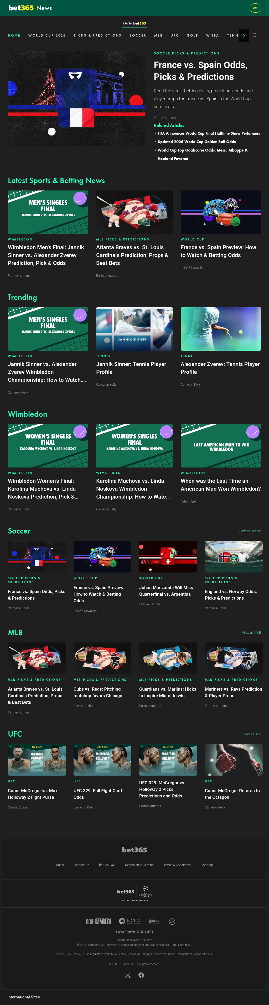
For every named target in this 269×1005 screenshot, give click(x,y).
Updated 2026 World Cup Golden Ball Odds (197, 141)
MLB (158, 35)
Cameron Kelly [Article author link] (84, 807)
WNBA (213, 35)
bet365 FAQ (107, 865)
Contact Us (81, 865)
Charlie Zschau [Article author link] (149, 604)
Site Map (207, 865)
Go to (134, 23)
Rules (60, 865)
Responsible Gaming (139, 865)
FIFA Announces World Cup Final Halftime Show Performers (209, 133)
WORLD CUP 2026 (47, 35)
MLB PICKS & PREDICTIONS (122, 239)
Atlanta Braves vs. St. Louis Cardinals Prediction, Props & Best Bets (35, 695)
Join (255, 7)
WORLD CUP (192, 239)
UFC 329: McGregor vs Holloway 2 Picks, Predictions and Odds (161, 789)
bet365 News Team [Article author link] (87, 611)
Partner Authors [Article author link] (19, 608)
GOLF (192, 35)
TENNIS (235, 35)
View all (250, 531)
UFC (174, 35)
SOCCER (138, 35)
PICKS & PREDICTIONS (98, 35)
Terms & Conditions (177, 865)
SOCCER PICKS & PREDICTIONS (187, 53)
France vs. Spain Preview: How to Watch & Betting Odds (99, 594)
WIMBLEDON (20, 239)
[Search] (255, 35)
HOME (14, 35)
